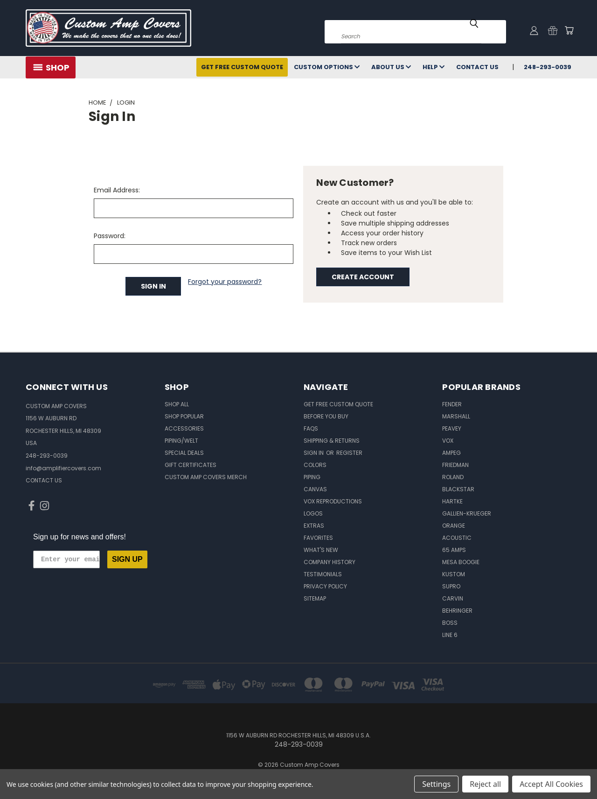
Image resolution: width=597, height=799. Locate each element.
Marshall (456, 416)
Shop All (177, 404)
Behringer (457, 611)
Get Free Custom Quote (242, 67)
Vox (447, 441)
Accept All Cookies (551, 784)
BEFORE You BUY (326, 416)
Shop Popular (184, 416)
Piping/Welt (181, 441)
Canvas (315, 489)
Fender (452, 404)
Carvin (452, 598)
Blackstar (458, 489)
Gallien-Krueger (466, 513)
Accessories (184, 428)
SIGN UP (127, 559)
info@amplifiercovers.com (63, 468)
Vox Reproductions (333, 501)
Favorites (318, 538)
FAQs (311, 428)
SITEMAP (315, 598)
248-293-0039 (547, 67)
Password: (109, 235)
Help (433, 67)
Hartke (452, 501)
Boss (450, 623)
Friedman (455, 465)
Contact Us (477, 67)
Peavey (451, 428)
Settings (436, 784)
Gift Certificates (190, 465)
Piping (312, 477)
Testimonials (323, 574)
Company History (329, 562)
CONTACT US (44, 480)
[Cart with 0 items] (569, 30)
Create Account (363, 277)
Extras (314, 526)
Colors (315, 465)
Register (349, 453)
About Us (391, 67)
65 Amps (454, 550)
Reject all (485, 784)
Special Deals (184, 453)
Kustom (453, 574)
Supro (451, 586)
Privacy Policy (325, 586)
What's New (321, 550)
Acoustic (457, 538)
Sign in (314, 453)
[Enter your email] (66, 559)
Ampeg (451, 453)
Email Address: (117, 190)
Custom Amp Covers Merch (206, 477)
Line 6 (450, 635)
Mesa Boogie (460, 562)
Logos (313, 513)
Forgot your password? (225, 281)
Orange (453, 526)
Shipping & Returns (332, 441)
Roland (453, 477)
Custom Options (327, 67)
